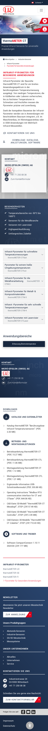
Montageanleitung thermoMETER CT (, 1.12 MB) (24, 470)
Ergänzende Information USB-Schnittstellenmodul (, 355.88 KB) (24, 486)
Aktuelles (11, 657)
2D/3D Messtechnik (16, 638)
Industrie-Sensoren (16, 634)
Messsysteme (13, 641)
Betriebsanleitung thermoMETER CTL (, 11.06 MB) (24, 461)
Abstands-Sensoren (16, 631)
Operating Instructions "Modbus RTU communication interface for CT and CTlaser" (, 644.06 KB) (24, 495)
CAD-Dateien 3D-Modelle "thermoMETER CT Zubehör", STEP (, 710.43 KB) (26, 521)
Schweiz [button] (36, 2)
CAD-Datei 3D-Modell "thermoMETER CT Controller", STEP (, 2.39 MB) (26, 513)
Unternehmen (13, 660)
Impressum (8, 720)
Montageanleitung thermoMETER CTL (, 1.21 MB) (24, 478)
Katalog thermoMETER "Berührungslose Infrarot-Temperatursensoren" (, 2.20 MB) (25, 428)
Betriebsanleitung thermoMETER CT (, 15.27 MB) (24, 453)
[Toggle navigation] (41, 10)
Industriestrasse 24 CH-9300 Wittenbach (18, 681)
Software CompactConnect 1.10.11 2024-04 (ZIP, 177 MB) (23, 544)
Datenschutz (9, 725)
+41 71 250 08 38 (18, 174)
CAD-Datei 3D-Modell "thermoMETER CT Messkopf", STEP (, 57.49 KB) (26, 505)
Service (10, 663)
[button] (30, 725)
